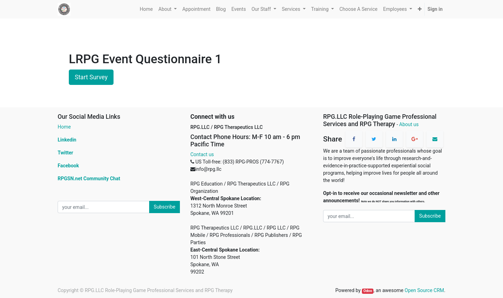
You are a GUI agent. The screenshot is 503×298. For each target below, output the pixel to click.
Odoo (367, 291)
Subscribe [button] (164, 207)
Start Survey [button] (91, 77)
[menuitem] (146, 9)
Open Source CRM (424, 290)
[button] (419, 9)
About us (409, 124)
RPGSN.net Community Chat (89, 178)
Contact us (202, 154)
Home (64, 127)
